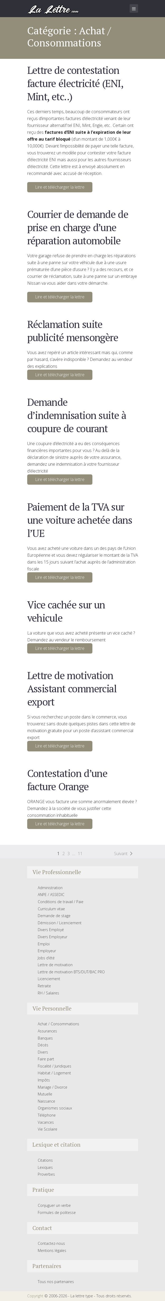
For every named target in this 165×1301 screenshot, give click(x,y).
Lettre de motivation (55, 964)
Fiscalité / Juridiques (54, 1066)
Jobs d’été (46, 957)
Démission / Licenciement (60, 922)
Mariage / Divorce (52, 1087)
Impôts (44, 1080)
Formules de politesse (57, 1212)
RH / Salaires (48, 992)
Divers (43, 1052)
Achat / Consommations (58, 1023)
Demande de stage (54, 915)
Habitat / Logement (54, 1072)
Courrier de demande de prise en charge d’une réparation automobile (77, 227)
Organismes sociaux (55, 1108)
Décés (43, 1044)
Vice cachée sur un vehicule (66, 611)
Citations (45, 1160)
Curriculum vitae (51, 908)
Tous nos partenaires (56, 1281)
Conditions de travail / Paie (60, 901)
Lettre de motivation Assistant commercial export (72, 688)
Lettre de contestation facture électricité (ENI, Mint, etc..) (75, 83)
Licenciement (49, 978)
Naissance (46, 1101)
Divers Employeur (52, 936)
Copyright (35, 1295)
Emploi (44, 943)
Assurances (47, 1030)
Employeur (47, 950)
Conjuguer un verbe (54, 1205)
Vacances (46, 1122)
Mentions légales (52, 1250)
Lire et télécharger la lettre (59, 187)
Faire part (46, 1058)
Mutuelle (45, 1094)
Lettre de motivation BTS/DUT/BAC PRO (71, 971)
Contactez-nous (51, 1243)
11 (80, 853)
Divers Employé (51, 929)
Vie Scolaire (47, 1129)
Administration (50, 887)
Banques (45, 1038)
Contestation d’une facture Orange (67, 779)
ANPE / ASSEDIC (51, 894)
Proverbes (46, 1174)
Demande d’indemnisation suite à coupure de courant (76, 415)
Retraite (44, 985)
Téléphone (47, 1115)
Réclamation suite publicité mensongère (72, 330)
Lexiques (45, 1167)
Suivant (121, 853)
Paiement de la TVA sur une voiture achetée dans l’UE (79, 520)
